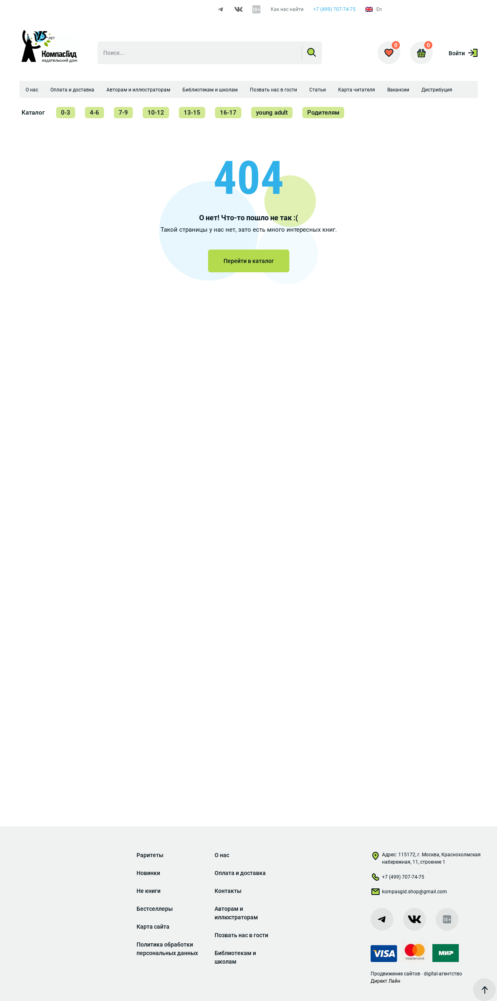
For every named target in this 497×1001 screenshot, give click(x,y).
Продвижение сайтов (395, 974)
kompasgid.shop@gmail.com (409, 893)
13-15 (192, 112)
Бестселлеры (155, 908)
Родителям (323, 112)
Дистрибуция (436, 90)
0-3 (65, 112)
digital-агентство (443, 974)
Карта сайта (153, 926)
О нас (32, 90)
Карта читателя (356, 90)
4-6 (94, 112)
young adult (272, 112)
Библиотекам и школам (210, 90)
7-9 (123, 112)
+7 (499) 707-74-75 (334, 9)
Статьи (317, 90)
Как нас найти (287, 9)
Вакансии (398, 90)
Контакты (228, 891)
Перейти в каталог (249, 261)
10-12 (156, 112)
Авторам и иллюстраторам (138, 90)
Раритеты (150, 855)
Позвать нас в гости (273, 90)
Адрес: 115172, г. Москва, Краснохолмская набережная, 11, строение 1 (426, 858)
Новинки (148, 873)
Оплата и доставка (72, 90)
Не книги (149, 891)
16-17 (228, 112)
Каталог (33, 112)
